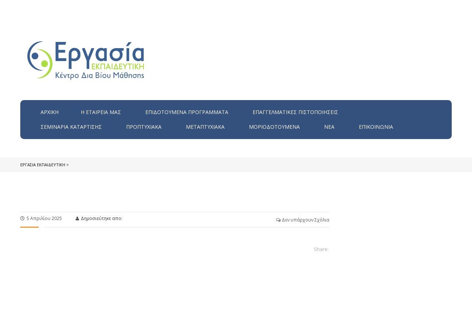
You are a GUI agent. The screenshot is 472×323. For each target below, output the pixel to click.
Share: (321, 249)
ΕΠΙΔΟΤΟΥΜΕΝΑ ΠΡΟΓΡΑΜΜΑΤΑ (186, 112)
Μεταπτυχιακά (205, 126)
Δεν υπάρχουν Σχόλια (302, 220)
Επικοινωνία (376, 126)
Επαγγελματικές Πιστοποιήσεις (295, 112)
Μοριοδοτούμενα (274, 126)
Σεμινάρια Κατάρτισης (71, 126)
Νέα (329, 126)
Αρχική (50, 112)
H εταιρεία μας (101, 112)
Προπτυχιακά (144, 126)
